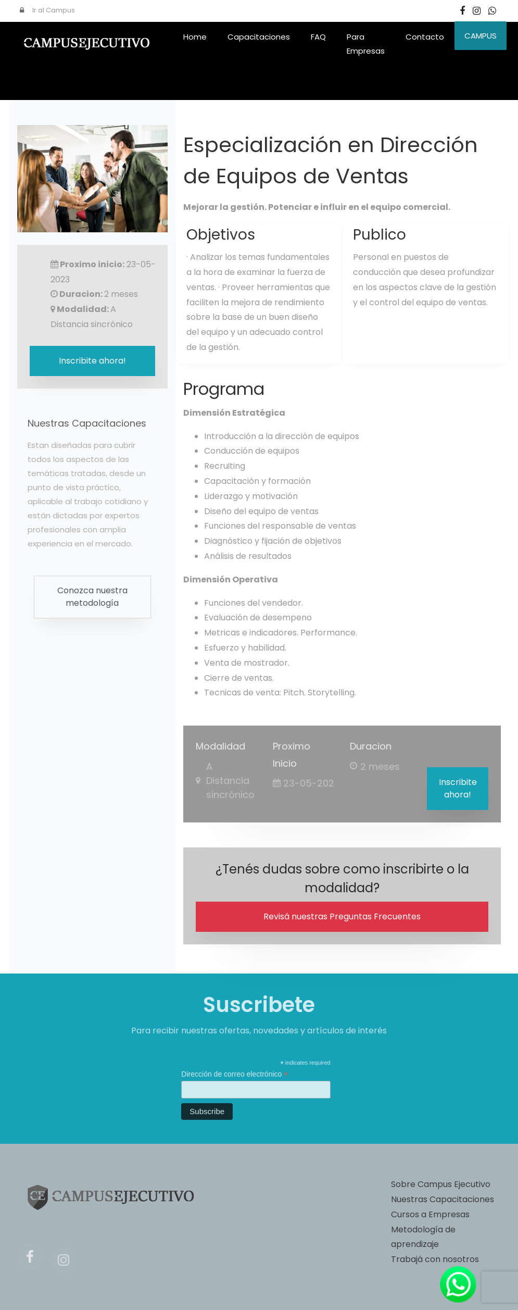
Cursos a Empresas (430, 1214)
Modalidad (220, 746)
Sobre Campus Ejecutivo (440, 1184)
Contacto (425, 36)
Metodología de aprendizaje (423, 1237)
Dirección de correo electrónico (234, 1079)
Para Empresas (366, 43)
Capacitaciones (259, 36)
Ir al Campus (47, 10)
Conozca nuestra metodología (92, 603)
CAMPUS (480, 35)
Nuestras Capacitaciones (442, 1199)
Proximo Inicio (291, 754)
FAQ (318, 36)
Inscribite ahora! (458, 788)
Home (195, 36)
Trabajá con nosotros (435, 1259)
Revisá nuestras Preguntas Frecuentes (342, 916)
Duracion (370, 746)
